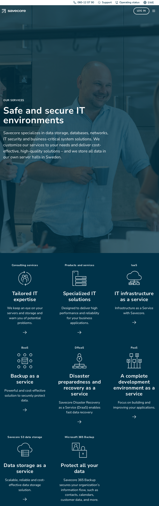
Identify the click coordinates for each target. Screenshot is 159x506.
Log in (141, 10)
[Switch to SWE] (150, 2)
